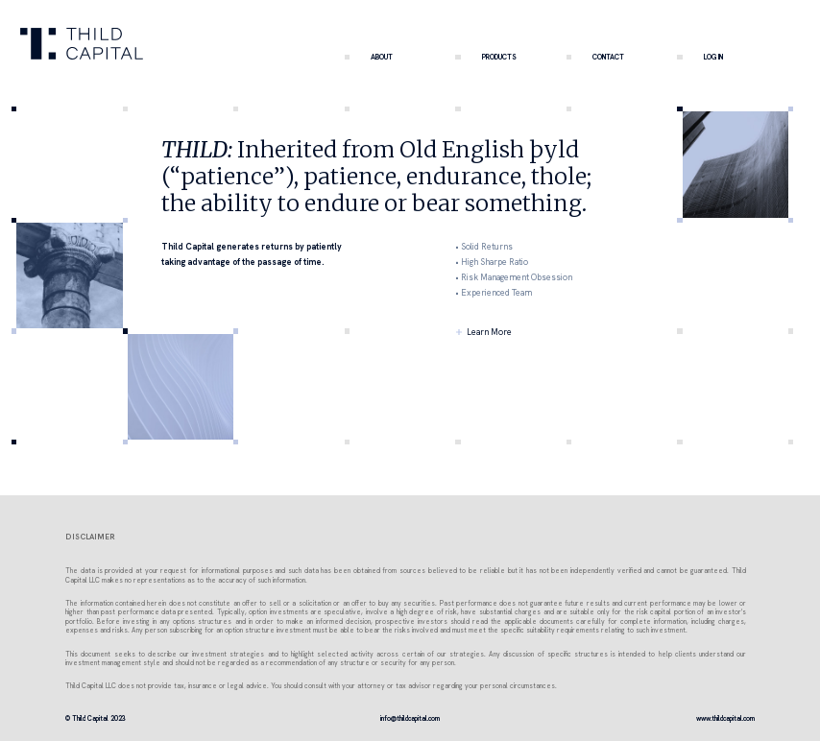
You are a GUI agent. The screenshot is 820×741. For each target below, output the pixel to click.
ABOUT (369, 56)
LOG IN (699, 56)
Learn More (489, 332)
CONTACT (595, 56)
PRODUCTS (485, 56)
